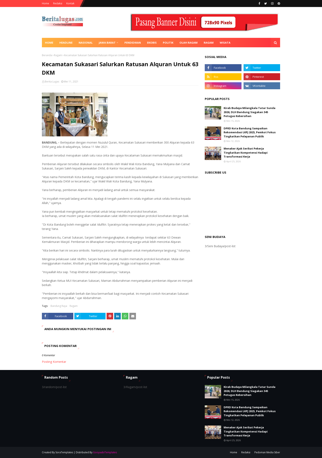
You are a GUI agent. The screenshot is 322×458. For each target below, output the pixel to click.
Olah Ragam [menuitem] (188, 42)
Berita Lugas (52, 81)
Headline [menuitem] (65, 42)
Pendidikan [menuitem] (132, 42)
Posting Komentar (54, 362)
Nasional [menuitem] (86, 42)
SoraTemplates (64, 452)
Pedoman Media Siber (267, 452)
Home (45, 3)
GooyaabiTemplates (105, 452)
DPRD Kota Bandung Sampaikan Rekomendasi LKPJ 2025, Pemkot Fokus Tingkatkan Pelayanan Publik (250, 132)
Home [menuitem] (49, 42)
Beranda (47, 55)
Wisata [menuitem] (225, 42)
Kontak (70, 3)
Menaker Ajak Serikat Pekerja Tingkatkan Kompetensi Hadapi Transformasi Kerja (246, 152)
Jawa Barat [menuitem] (107, 42)
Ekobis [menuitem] (152, 42)
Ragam (58, 55)
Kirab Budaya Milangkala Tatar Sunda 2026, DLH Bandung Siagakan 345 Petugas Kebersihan (249, 112)
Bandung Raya (59, 306)
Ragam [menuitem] (209, 42)
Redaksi (57, 3)
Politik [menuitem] (168, 42)
